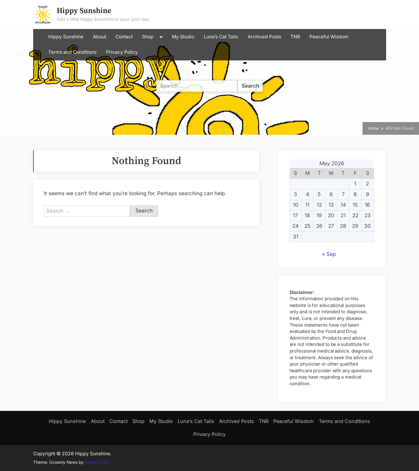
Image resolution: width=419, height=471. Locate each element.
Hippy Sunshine (84, 10)
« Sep (329, 254)
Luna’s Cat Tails (221, 37)
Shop (148, 37)
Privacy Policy (122, 52)
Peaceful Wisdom (328, 37)
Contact (124, 37)
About (99, 37)
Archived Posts (264, 37)
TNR (295, 37)
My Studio (183, 37)
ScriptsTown (97, 462)
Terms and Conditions (72, 52)
